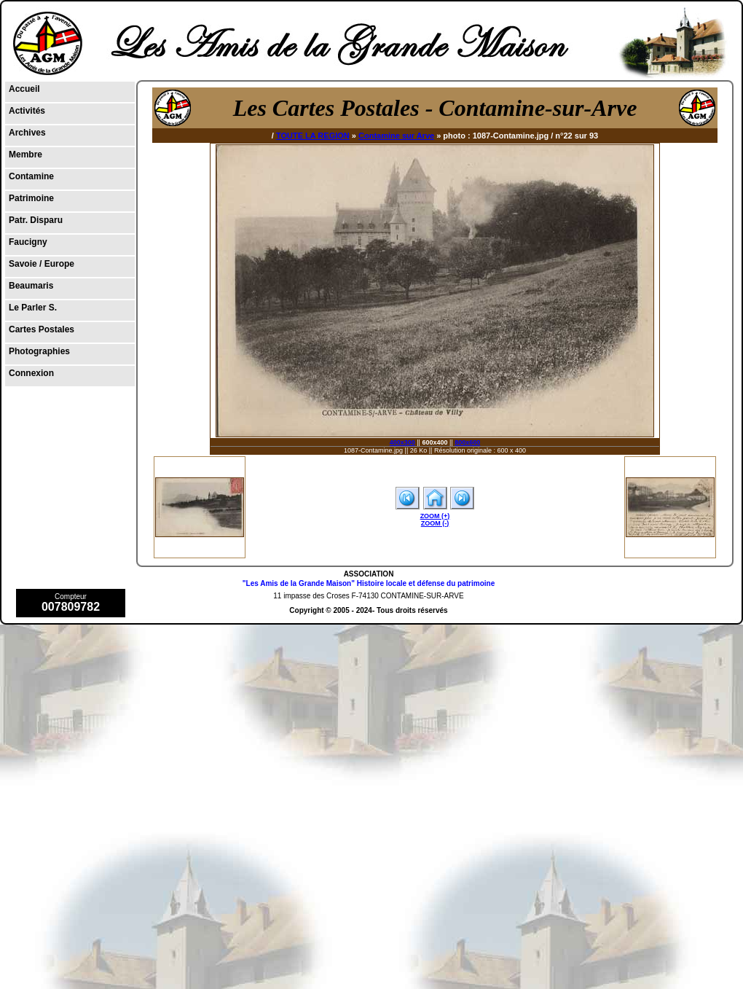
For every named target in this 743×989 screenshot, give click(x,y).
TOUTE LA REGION (313, 135)
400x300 (402, 442)
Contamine (31, 176)
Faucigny (28, 242)
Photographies (39, 351)
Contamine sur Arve (396, 135)
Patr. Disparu (36, 220)
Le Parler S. (33, 307)
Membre (25, 154)
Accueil (24, 89)
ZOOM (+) (435, 516)
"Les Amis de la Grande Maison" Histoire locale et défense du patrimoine (369, 583)
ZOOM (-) (435, 523)
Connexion (31, 373)
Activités (27, 111)
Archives (27, 133)
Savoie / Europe (41, 264)
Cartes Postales (41, 329)
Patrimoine (31, 198)
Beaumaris (31, 286)
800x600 (467, 442)
